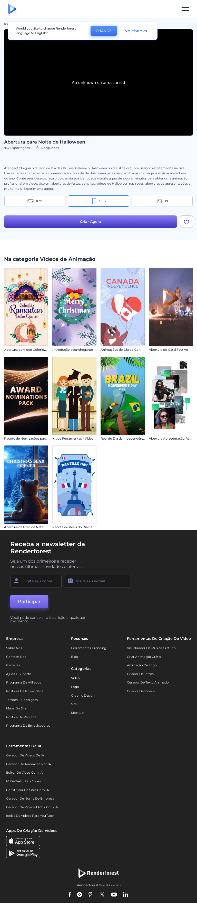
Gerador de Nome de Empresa (30, 798)
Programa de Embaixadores (28, 726)
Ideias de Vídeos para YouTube (30, 816)
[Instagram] (79, 895)
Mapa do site (16, 708)
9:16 (98, 201)
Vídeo (75, 678)
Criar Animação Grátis (144, 657)
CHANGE (104, 31)
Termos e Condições (22, 700)
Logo (75, 687)
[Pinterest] (90, 895)
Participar (29, 601)
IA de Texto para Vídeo (23, 781)
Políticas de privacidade (24, 691)
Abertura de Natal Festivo (168, 350)
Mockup (77, 713)
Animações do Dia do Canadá (123, 350)
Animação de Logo (142, 665)
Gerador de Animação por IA (28, 764)
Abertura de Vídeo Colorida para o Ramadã (37, 350)
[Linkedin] (125, 895)
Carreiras (13, 665)
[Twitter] (102, 895)
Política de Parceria (21, 717)
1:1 (162, 201)
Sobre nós (14, 648)
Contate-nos (16, 657)
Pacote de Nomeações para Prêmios (32, 438)
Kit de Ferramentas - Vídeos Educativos (82, 438)
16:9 (34, 201)
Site (74, 704)
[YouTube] (114, 895)
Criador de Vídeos (141, 691)
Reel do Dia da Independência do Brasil (130, 438)
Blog (74, 657)
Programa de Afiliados (23, 683)
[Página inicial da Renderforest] (12, 9)
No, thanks (135, 31)
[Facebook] (70, 895)
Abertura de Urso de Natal (24, 527)
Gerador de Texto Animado (148, 683)
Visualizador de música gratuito (151, 648)
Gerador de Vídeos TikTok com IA (32, 807)
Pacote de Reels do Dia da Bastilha (78, 527)
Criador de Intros (140, 674)
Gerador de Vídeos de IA (25, 755)
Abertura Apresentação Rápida (172, 438)
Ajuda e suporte (18, 674)
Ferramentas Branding (88, 648)
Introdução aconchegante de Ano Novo (83, 350)
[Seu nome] (36, 581)
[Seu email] (97, 581)
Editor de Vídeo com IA (24, 773)
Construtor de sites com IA (27, 790)
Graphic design (83, 695)
